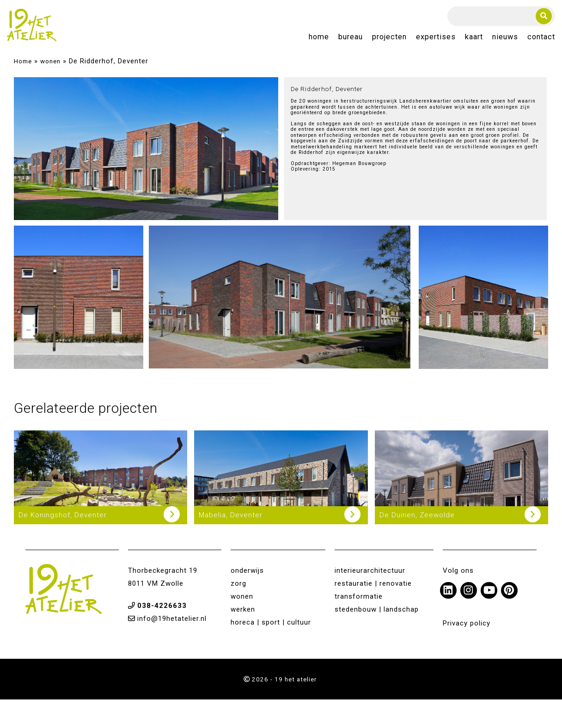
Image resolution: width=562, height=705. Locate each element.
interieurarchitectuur (370, 576)
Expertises (436, 40)
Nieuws (505, 40)
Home (319, 40)
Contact (541, 40)
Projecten (389, 40)
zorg (238, 589)
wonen (50, 66)
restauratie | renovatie (373, 589)
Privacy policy (466, 629)
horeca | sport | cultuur (271, 628)
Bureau (350, 40)
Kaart (474, 40)
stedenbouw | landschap (377, 615)
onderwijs (247, 576)
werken (243, 615)
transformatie (359, 602)
